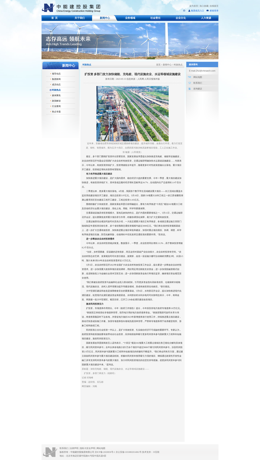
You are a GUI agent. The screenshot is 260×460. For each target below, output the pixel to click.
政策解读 (56, 101)
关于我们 (80, 18)
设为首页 (193, 6)
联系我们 (197, 83)
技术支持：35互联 (150, 452)
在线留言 (214, 6)
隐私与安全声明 (87, 448)
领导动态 (56, 73)
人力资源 (206, 18)
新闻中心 (105, 18)
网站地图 (197, 77)
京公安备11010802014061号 (129, 452)
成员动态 (56, 84)
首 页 (54, 18)
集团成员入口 (197, 10)
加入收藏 (204, 6)
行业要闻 (56, 106)
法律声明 (75, 448)
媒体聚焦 (56, 95)
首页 (158, 64)
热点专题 (56, 111)
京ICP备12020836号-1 (105, 452)
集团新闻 (56, 79)
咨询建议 (197, 88)
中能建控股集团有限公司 (73, 8)
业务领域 (130, 18)
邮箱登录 (213, 10)
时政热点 (56, 90)
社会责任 (155, 18)
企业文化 (181, 18)
